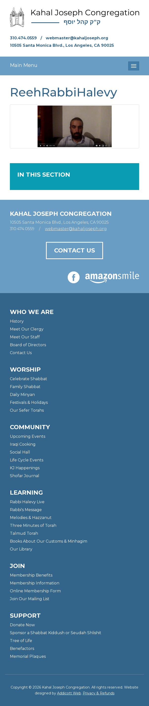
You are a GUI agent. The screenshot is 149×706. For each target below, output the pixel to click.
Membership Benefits (31, 575)
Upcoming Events (27, 436)
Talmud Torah (24, 533)
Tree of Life (21, 640)
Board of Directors (28, 345)
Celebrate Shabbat (28, 379)
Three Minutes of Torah (33, 525)
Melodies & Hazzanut (31, 517)
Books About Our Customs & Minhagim (48, 541)
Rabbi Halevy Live (27, 502)
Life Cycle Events (26, 460)
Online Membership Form (35, 591)
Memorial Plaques (28, 656)
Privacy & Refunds (98, 693)
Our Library (21, 549)
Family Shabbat (25, 386)
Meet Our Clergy (26, 329)
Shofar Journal (24, 475)
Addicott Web (69, 693)
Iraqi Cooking (23, 444)
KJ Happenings (25, 468)
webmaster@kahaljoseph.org (77, 38)
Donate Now (22, 625)
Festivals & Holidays (29, 402)
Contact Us (74, 250)
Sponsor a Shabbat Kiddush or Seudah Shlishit (55, 632)
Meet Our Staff (25, 337)
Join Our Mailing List (29, 598)
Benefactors (22, 648)
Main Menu (23, 65)
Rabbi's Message (26, 509)
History (17, 321)
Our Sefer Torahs (27, 410)
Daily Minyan (22, 394)
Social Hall (20, 452)
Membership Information (34, 583)
